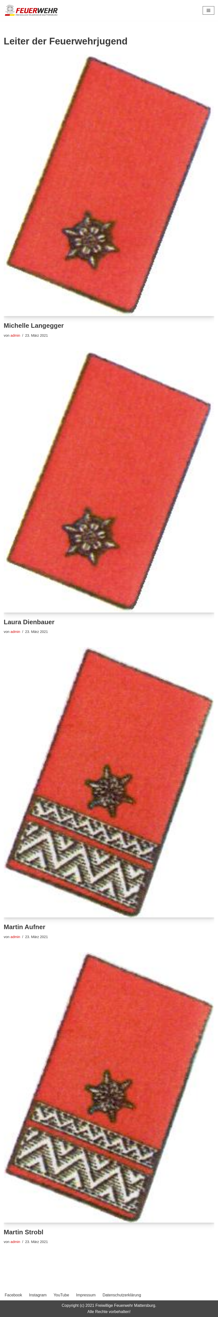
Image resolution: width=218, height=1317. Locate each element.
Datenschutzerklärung (121, 1295)
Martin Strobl (23, 1232)
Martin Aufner (24, 927)
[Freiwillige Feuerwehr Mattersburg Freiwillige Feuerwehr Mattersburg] (31, 10)
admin (15, 335)
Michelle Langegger (34, 325)
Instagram (38, 1295)
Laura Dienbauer (29, 622)
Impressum (86, 1295)
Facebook (13, 1295)
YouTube (61, 1295)
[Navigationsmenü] (208, 10)
